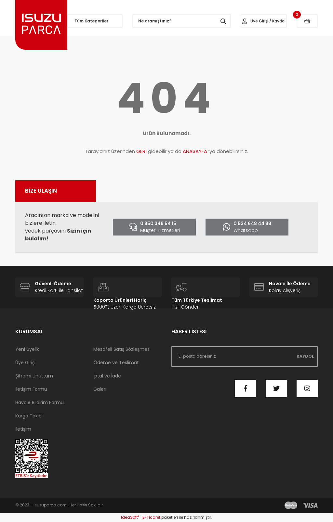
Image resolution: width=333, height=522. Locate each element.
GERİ (141, 151)
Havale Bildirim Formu (39, 402)
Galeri (99, 389)
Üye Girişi (25, 362)
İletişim (23, 429)
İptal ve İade (107, 376)
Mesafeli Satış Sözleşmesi (122, 349)
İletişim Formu (31, 389)
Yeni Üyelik (27, 349)
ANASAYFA (195, 151)
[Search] (181, 21)
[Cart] (307, 21)
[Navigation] (95, 21)
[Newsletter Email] (244, 356)
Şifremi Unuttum (34, 376)
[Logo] (41, 25)
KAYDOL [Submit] (305, 356)
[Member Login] (264, 21)
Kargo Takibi (29, 416)
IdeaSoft (130, 517)
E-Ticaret (151, 517)
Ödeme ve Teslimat (116, 362)
